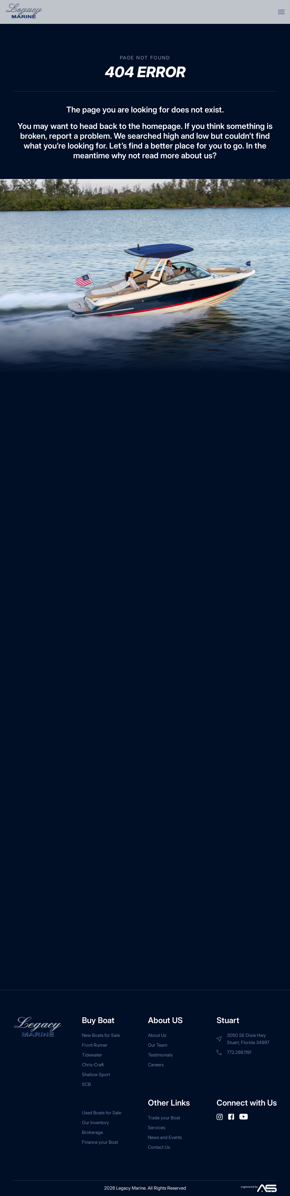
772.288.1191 (234, 1052)
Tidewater (92, 1055)
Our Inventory (95, 1122)
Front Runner (95, 1045)
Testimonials (160, 1055)
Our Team (157, 1045)
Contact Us (159, 1147)
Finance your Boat (100, 1142)
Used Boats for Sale (101, 1112)
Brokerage (92, 1132)
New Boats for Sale (101, 1035)
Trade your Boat (164, 1117)
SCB (86, 1084)
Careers (156, 1064)
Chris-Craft (93, 1064)
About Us (157, 1035)
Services (156, 1127)
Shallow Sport (96, 1074)
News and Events (165, 1137)
